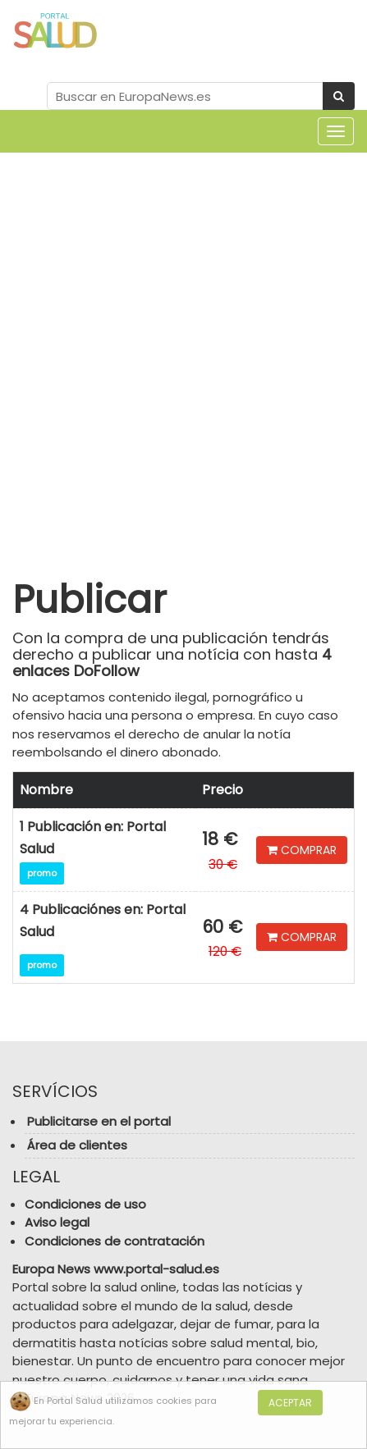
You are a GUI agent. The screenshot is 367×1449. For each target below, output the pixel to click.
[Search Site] (185, 96)
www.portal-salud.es (156, 1269)
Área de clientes (77, 1145)
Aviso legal (57, 1222)
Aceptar (290, 1403)
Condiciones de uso (85, 1204)
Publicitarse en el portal (99, 1121)
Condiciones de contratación (114, 1241)
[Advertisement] (183, 352)
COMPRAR (302, 850)
